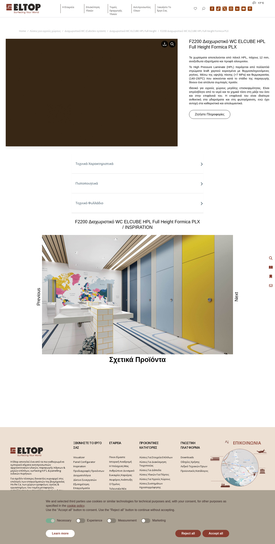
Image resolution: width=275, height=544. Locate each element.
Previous (38, 297)
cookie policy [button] (75, 505)
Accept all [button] (216, 533)
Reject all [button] (188, 533)
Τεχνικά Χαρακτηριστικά (139, 163)
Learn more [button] (60, 533)
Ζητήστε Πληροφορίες (210, 114)
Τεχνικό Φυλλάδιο (139, 203)
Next (236, 296)
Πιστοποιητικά (139, 183)
